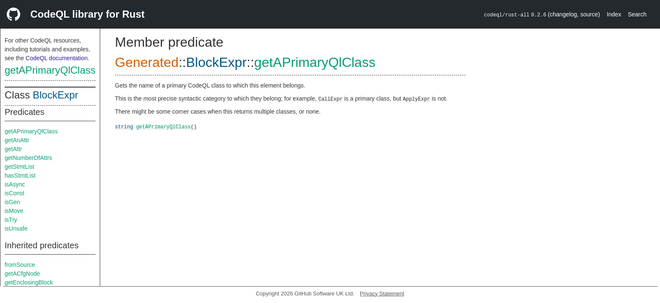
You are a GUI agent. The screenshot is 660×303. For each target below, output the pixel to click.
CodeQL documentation (57, 58)
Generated (146, 62)
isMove (14, 210)
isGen (12, 202)
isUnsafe (16, 228)
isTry (11, 219)
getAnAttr (17, 140)
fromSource (20, 264)
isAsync (15, 184)
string (124, 126)
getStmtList (19, 166)
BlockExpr (55, 95)
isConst (14, 193)
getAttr (13, 149)
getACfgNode (22, 273)
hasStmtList (20, 175)
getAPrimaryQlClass (50, 70)
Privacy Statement (382, 293)
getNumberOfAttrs (28, 157)
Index (614, 14)
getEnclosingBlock (29, 282)
